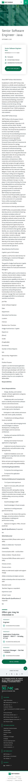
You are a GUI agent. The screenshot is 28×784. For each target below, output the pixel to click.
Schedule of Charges (9, 736)
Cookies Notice (18, 776)
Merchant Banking (8, 743)
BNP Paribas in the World (10, 756)
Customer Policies (8, 707)
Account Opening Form (9, 740)
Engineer (6, 622)
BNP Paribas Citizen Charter (11, 717)
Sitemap (19, 778)
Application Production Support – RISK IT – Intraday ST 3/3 (13, 636)
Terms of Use (11, 776)
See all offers (14, 662)
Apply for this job (12, 68)
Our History (7, 758)
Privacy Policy (9, 780)
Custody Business (8, 745)
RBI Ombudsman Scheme (10, 702)
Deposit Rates (7, 730)
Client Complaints (8, 747)
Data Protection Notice (12, 778)
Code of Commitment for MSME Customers (14, 709)
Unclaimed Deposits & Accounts (12, 719)
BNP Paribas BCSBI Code (10, 715)
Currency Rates (7, 732)
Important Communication (10, 728)
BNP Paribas (7, 754)
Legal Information (8, 700)
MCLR (5, 734)
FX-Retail (6, 738)
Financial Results (8, 712)
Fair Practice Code (8, 721)
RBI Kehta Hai (7, 705)
